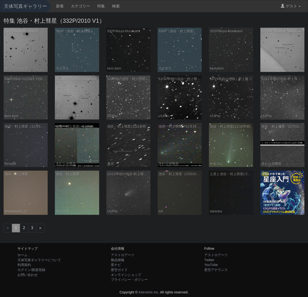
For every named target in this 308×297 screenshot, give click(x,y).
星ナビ (116, 265)
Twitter (209, 260)
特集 (101, 6)
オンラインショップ (126, 275)
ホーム (22, 255)
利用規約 (24, 265)
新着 (60, 6)
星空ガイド (119, 270)
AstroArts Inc (148, 292)
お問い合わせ (27, 275)
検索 (116, 6)
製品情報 (117, 260)
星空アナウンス (216, 270)
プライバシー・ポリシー (129, 279)
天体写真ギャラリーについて (39, 260)
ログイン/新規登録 (31, 270)
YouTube (211, 265)
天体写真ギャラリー (25, 6)
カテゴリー (80, 6)
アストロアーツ (122, 255)
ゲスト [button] (291, 6)
